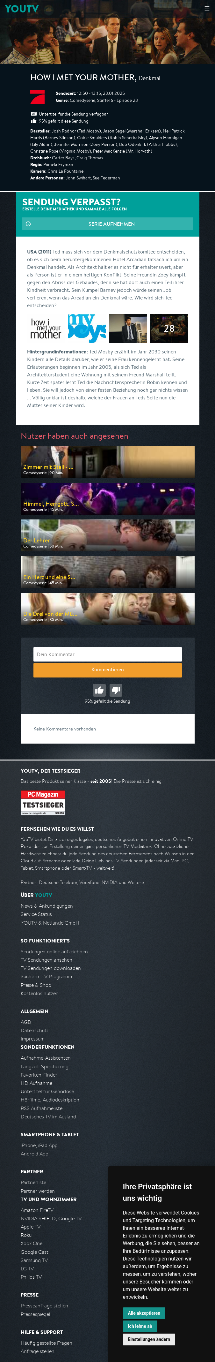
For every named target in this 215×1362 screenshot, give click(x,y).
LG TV (27, 1268)
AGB (26, 1022)
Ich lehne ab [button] (140, 1326)
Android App (34, 1153)
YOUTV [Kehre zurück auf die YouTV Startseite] (22, 9)
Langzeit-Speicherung (44, 1066)
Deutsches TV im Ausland (48, 1116)
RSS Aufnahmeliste (41, 1108)
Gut (99, 690)
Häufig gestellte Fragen (46, 1343)
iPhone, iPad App (39, 1145)
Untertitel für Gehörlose (47, 1091)
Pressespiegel (35, 1314)
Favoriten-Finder (39, 1074)
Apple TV (30, 1226)
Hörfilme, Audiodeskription (50, 1099)
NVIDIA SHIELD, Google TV (51, 1218)
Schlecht (116, 690)
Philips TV (31, 1277)
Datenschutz (35, 1030)
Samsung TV (34, 1260)
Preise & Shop (36, 985)
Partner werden (38, 1191)
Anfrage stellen (37, 1351)
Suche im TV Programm (46, 976)
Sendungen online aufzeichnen (54, 951)
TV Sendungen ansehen (46, 960)
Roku (26, 1235)
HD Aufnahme (36, 1083)
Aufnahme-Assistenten (46, 1058)
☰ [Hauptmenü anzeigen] (207, 8)
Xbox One (31, 1243)
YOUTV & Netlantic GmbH (50, 922)
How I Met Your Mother (82, 78)
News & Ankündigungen (47, 906)
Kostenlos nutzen (40, 993)
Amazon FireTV (37, 1210)
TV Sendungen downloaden (51, 968)
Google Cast (34, 1252)
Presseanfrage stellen (44, 1305)
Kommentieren (107, 670)
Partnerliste (33, 1182)
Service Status (36, 914)
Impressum (33, 1038)
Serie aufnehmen (112, 223)
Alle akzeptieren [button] (144, 1313)
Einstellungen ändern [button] (149, 1339)
